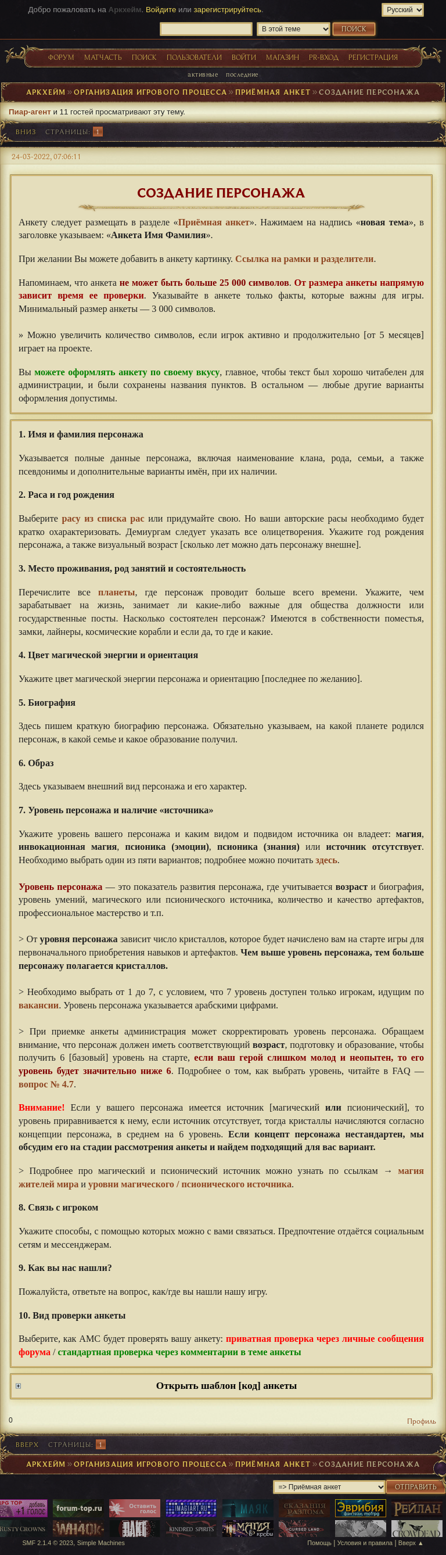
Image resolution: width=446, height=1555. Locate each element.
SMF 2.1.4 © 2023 (47, 1542)
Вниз (26, 131)
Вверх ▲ (411, 1542)
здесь (326, 860)
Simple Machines (101, 1542)
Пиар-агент (30, 111)
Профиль (421, 1420)
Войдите (161, 9)
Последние (242, 74)
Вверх (27, 1444)
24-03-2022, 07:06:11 (46, 156)
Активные (203, 74)
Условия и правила (365, 1542)
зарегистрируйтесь (227, 9)
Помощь (319, 1542)
